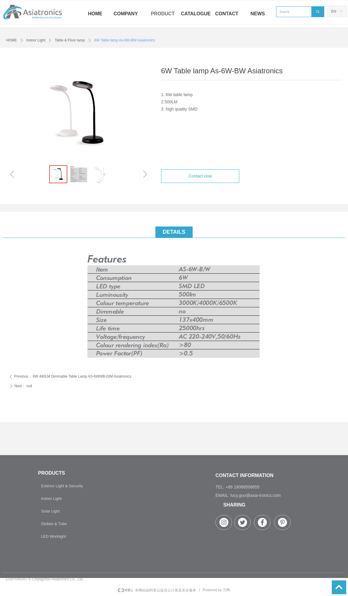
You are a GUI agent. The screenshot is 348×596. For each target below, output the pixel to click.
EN (333, 11)
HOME (11, 40)
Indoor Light (35, 40)
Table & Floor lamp (70, 40)
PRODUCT (163, 13)
